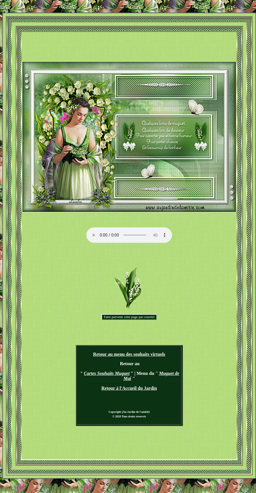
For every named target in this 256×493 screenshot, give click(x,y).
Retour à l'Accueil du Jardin (129, 388)
